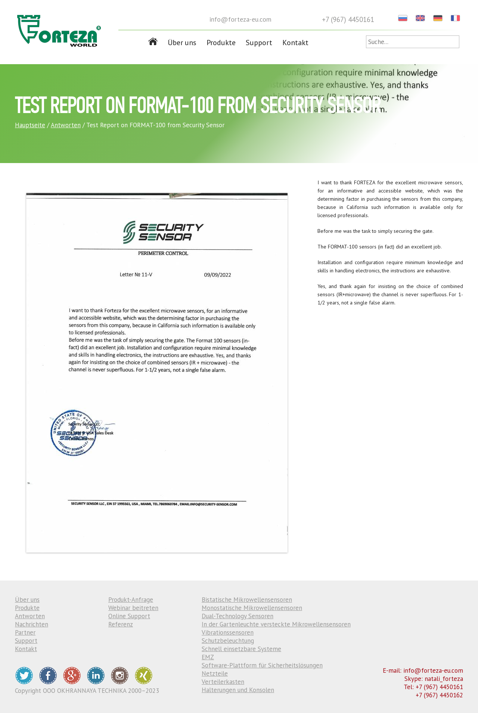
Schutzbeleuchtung (228, 641)
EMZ (208, 657)
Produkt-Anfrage (130, 599)
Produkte (221, 42)
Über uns (182, 42)
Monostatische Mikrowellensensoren (252, 608)
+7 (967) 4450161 (348, 19)
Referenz (120, 624)
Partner (25, 632)
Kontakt (295, 42)
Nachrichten (31, 624)
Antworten (66, 125)
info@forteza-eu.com (240, 19)
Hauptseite (30, 125)
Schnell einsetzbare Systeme (241, 649)
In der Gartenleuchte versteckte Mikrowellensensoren (276, 624)
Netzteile (215, 673)
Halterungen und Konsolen (238, 690)
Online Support (129, 616)
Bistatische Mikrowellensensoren (247, 599)
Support (259, 42)
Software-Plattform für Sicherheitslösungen (262, 665)
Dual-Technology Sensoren (237, 616)
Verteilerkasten (223, 682)
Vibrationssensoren (228, 632)
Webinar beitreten (133, 608)
